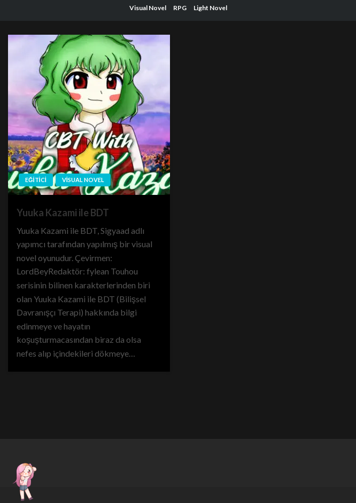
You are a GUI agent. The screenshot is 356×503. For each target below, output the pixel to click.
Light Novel (210, 8)
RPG (180, 8)
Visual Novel (147, 8)
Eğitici (36, 179)
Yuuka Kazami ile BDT (63, 212)
